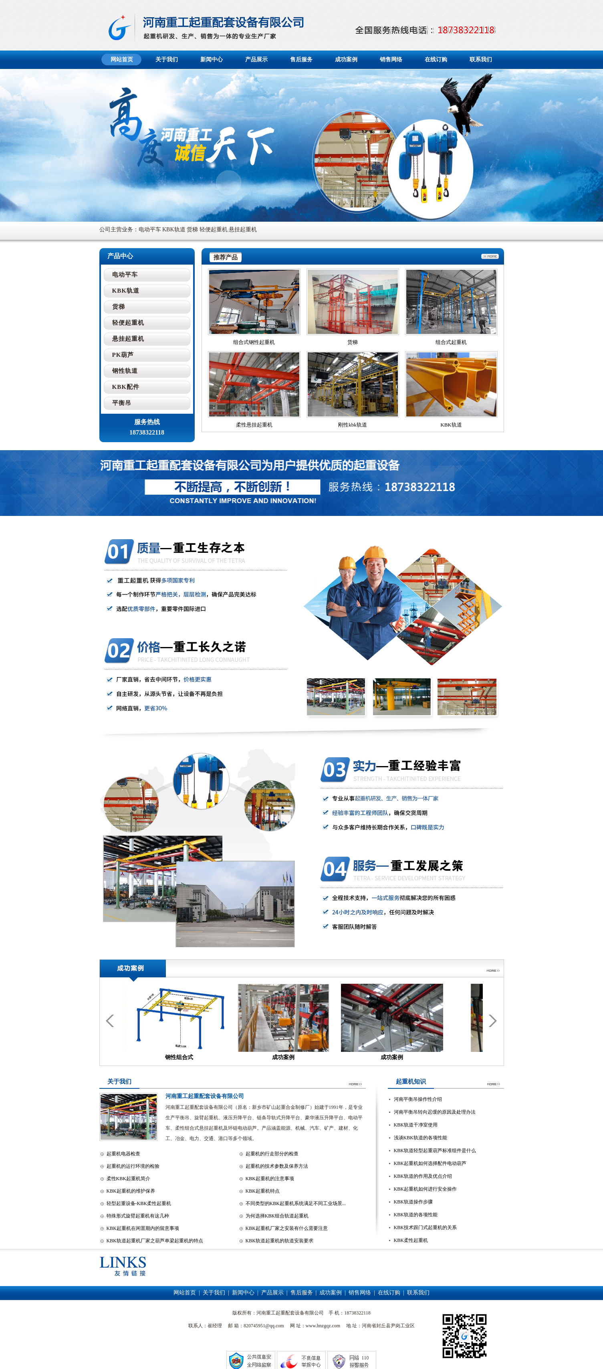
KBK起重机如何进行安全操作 (425, 1189)
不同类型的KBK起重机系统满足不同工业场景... (296, 1203)
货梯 (352, 342)
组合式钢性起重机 (254, 342)
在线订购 (436, 60)
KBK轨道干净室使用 (416, 1125)
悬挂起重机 (128, 339)
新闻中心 (211, 60)
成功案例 (346, 60)
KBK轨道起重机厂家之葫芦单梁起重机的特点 (155, 1241)
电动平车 (125, 274)
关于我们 (166, 60)
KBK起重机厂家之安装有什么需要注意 (287, 1228)
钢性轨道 (125, 371)
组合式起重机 (451, 342)
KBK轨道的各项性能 (416, 1214)
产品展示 (256, 60)
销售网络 (391, 60)
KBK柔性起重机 (411, 1240)
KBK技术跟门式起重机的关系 (425, 1227)
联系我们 (481, 60)
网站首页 (122, 60)
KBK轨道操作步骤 (413, 1202)
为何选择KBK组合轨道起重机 (277, 1216)
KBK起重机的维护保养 (131, 1191)
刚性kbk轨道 (352, 425)
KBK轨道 (451, 425)
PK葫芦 (123, 355)
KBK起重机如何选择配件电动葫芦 (430, 1163)
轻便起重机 (128, 323)
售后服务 (301, 60)
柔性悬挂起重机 (254, 425)
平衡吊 (121, 403)
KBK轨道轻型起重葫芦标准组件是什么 (435, 1150)
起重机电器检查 (123, 1154)
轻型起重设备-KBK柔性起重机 (139, 1203)
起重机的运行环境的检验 (133, 1166)
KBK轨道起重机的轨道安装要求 (279, 1241)
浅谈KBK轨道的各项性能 (420, 1137)
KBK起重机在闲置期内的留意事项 (143, 1228)
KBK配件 (125, 387)
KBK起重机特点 (263, 1191)
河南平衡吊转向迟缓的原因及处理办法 (435, 1112)
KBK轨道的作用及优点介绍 (423, 1176)
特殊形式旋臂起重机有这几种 (138, 1216)
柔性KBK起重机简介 (128, 1178)
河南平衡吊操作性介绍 (418, 1099)
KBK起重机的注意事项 (270, 1178)
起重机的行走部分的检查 (272, 1154)
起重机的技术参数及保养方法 (277, 1166)
